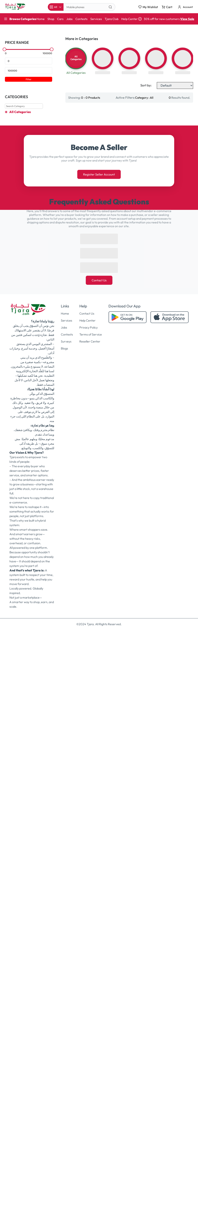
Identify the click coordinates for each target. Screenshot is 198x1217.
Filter (28, 79)
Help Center (129, 19)
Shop (50, 19)
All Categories (20, 112)
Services (96, 19)
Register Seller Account (99, 744)
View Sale (187, 19)
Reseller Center (89, 911)
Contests (81, 19)
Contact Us (99, 850)
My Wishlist (148, 7)
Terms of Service (90, 904)
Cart (167, 7)
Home (40, 19)
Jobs (69, 19)
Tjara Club (111, 19)
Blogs (64, 918)
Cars (60, 19)
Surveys (66, 911)
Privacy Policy (88, 897)
